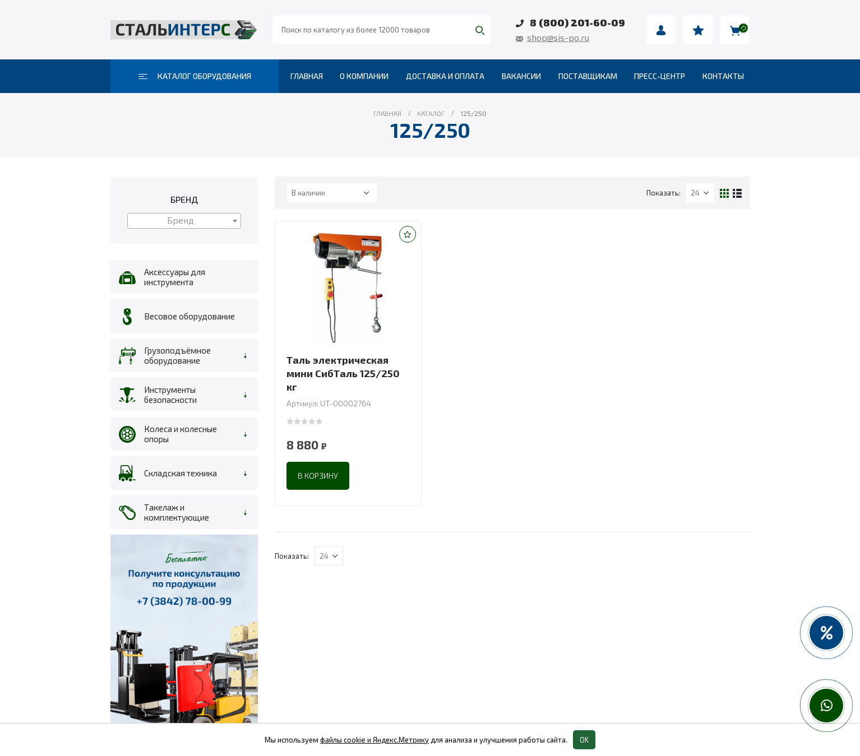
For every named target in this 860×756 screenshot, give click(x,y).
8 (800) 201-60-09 (577, 22)
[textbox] (184, 220)
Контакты (723, 76)
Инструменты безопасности (170, 394)
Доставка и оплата (445, 76)
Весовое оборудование (189, 316)
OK (584, 739)
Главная (306, 76)
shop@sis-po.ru (558, 37)
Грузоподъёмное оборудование (177, 355)
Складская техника (180, 473)
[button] (407, 234)
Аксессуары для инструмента (174, 277)
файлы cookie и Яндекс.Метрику (374, 739)
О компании (364, 76)
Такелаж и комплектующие (176, 512)
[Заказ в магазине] (332, 192)
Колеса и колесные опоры (180, 434)
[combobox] (184, 221)
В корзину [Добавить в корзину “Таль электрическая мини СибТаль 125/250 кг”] (318, 475)
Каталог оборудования (194, 76)
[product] (348, 288)
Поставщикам (587, 76)
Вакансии (521, 76)
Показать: (663, 192)
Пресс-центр (659, 76)
